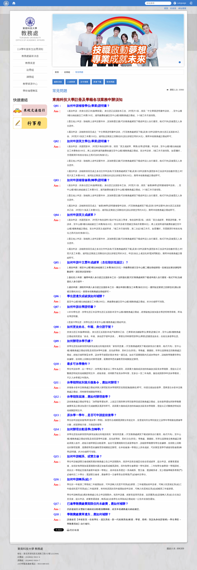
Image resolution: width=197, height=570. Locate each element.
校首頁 (173, 8)
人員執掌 (71, 81)
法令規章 (84, 81)
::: (163, 7)
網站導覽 (182, 8)
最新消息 (58, 81)
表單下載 (97, 81)
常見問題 (110, 81)
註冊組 (67, 72)
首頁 (166, 8)
